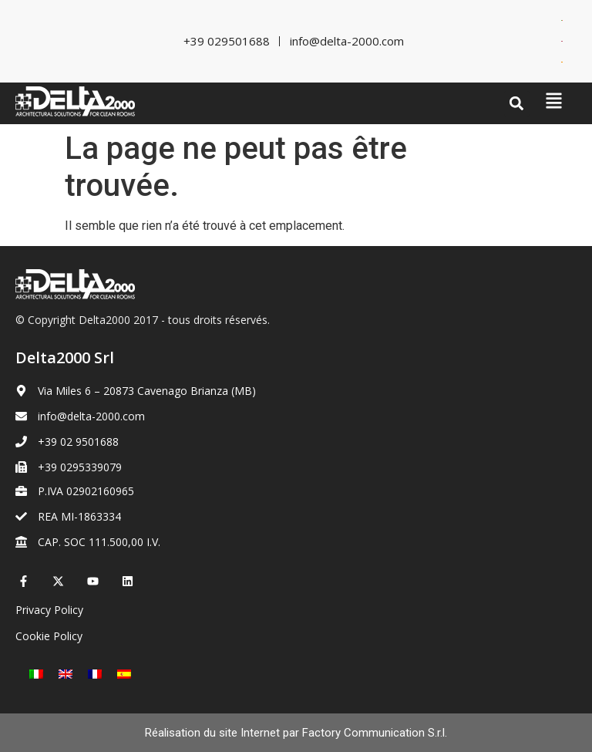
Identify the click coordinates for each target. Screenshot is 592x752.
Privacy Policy (49, 609)
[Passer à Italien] (561, 20)
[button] (517, 103)
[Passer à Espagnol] (561, 62)
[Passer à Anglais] (561, 41)
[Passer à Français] (94, 673)
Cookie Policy (48, 636)
